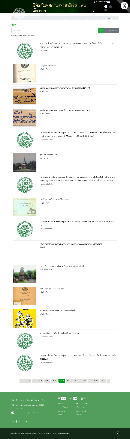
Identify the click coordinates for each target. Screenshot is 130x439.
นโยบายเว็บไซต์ (41, 433)
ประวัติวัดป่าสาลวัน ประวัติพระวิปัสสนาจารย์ (54, 199)
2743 (96, 381)
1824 (84, 381)
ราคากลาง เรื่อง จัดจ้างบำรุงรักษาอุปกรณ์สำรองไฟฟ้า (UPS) (59, 333)
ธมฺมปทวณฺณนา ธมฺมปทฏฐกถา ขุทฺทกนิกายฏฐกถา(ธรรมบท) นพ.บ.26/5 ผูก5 (65, 88)
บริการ (60, 415)
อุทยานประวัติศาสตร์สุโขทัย (49, 155)
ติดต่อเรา (105, 21)
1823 (76, 381)
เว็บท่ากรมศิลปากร (101, 2)
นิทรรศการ (77, 19)
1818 (40, 381)
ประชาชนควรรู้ (81, 411)
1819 (47, 381)
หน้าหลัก (33, 21)
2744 (103, 381)
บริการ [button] (98, 19)
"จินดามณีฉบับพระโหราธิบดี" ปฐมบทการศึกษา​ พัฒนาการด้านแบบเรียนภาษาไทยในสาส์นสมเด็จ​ (71, 244)
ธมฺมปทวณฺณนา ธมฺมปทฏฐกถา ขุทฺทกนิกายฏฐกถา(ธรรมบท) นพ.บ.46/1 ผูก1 (65, 110)
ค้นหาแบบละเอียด (111, 30)
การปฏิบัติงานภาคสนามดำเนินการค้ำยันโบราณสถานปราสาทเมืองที (62, 266)
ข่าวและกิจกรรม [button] (55, 21)
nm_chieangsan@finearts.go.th (27, 413)
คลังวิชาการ (80, 407)
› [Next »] (108, 381)
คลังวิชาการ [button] (66, 21)
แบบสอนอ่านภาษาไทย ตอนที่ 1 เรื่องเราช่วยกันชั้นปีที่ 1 (58, 311)
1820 (54, 381)
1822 (69, 381)
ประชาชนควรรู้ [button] (87, 21)
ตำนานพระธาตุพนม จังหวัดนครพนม (52, 288)
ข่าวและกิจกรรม (63, 407)
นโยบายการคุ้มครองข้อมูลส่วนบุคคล (60, 433)
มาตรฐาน (48, 433)
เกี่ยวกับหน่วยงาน (81, 404)
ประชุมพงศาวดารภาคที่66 (48, 65)
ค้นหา (101, 30)
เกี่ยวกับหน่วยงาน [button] (44, 21)
